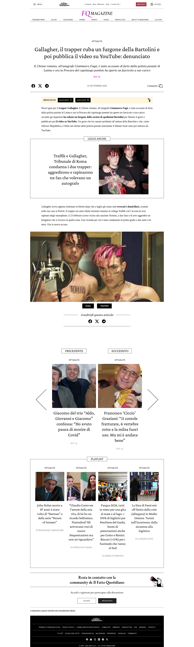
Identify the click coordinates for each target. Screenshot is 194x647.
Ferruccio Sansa (82, 546)
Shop (107, 4)
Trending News (38, 20)
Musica (94, 20)
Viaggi (106, 20)
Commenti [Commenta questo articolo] (155, 86)
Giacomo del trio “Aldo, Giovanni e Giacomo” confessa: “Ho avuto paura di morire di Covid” (74, 423)
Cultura (158, 20)
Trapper (104, 306)
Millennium (100, 4)
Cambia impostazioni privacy (88, 626)
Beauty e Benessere (140, 20)
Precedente (74, 350)
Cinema (82, 20)
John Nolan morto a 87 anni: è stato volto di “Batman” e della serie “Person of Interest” (49, 513)
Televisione (68, 20)
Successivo (119, 350)
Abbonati (141, 4)
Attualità (97, 41)
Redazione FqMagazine (51, 530)
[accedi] (155, 4)
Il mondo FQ (116, 4)
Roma (88, 306)
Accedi (86, 600)
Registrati (107, 600)
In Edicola (88, 4)
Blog (94, 4)
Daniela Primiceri (114, 555)
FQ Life (54, 20)
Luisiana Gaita (145, 538)
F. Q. (98, 77)
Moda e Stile (120, 20)
